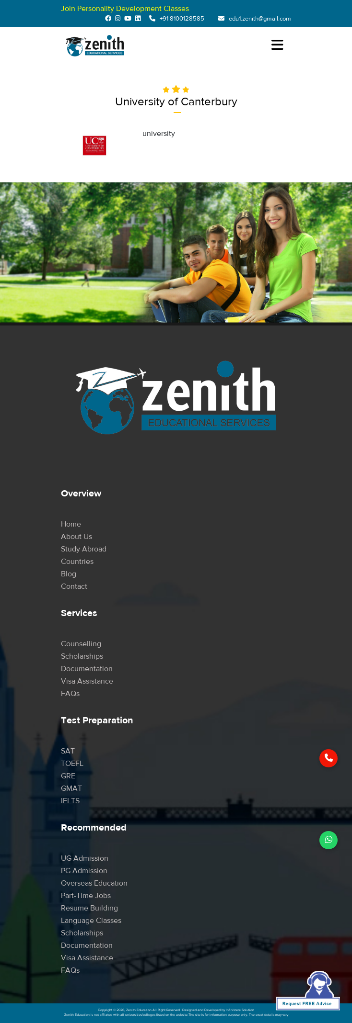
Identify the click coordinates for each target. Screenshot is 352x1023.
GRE (68, 776)
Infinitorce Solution (240, 1010)
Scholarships (82, 656)
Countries (77, 561)
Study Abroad (83, 549)
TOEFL (72, 763)
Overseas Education (94, 883)
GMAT (71, 788)
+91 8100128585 (182, 18)
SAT (68, 751)
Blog (68, 574)
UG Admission (84, 858)
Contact (74, 586)
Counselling (81, 644)
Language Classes (91, 920)
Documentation (87, 669)
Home (71, 524)
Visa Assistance (87, 681)
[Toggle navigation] (277, 45)
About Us (76, 536)
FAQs (70, 693)
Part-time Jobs (86, 895)
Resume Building (89, 908)
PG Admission (84, 871)
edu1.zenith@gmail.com (260, 18)
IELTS (70, 801)
